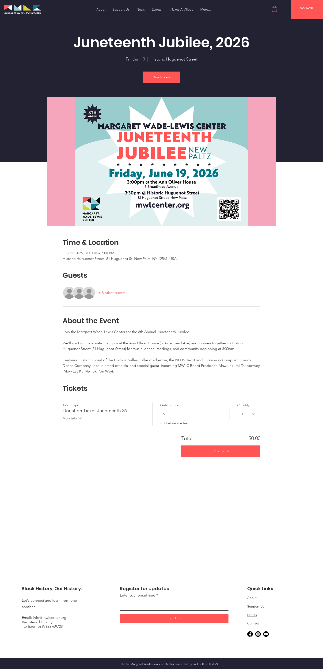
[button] (274, 9)
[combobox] (248, 414)
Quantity (243, 405)
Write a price (169, 405)
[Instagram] (258, 634)
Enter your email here (137, 595)
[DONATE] (306, 8)
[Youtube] (266, 634)
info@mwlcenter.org (49, 617)
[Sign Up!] (174, 618)
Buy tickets (162, 77)
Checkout (221, 451)
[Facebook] (250, 634)
